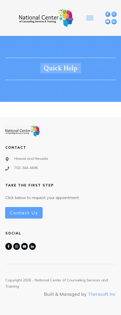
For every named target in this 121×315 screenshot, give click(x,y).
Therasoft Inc (102, 294)
